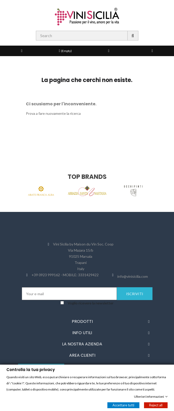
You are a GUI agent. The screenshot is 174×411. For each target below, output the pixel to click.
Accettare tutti (123, 405)
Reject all (155, 405)
